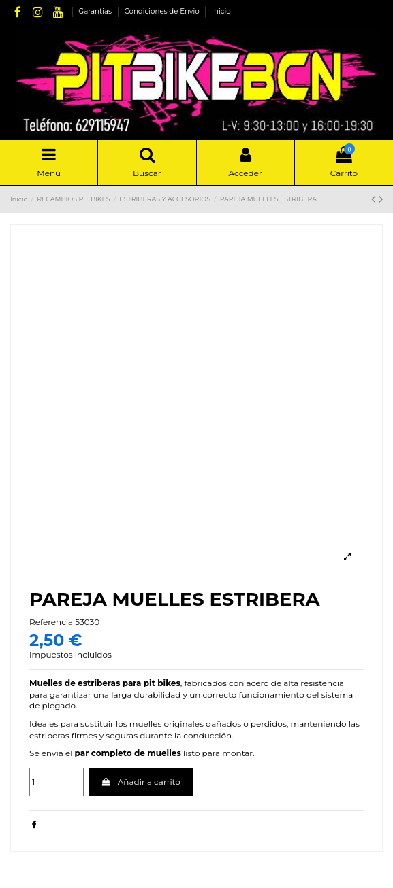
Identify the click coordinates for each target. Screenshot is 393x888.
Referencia (51, 622)
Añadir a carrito (140, 781)
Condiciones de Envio (162, 11)
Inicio (221, 11)
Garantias (95, 11)
